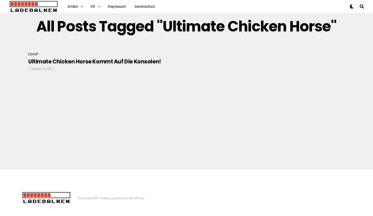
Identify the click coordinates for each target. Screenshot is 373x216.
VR (92, 6)
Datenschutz (145, 6)
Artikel (72, 6)
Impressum (117, 6)
